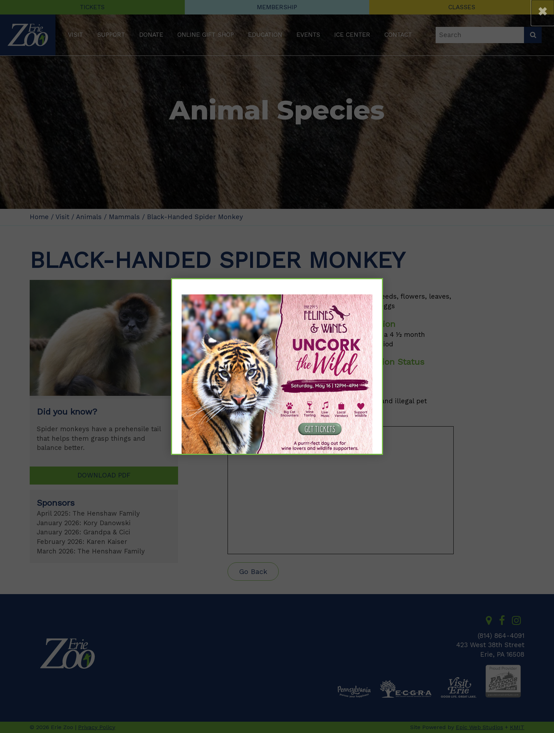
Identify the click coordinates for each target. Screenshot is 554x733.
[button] (542, 12)
